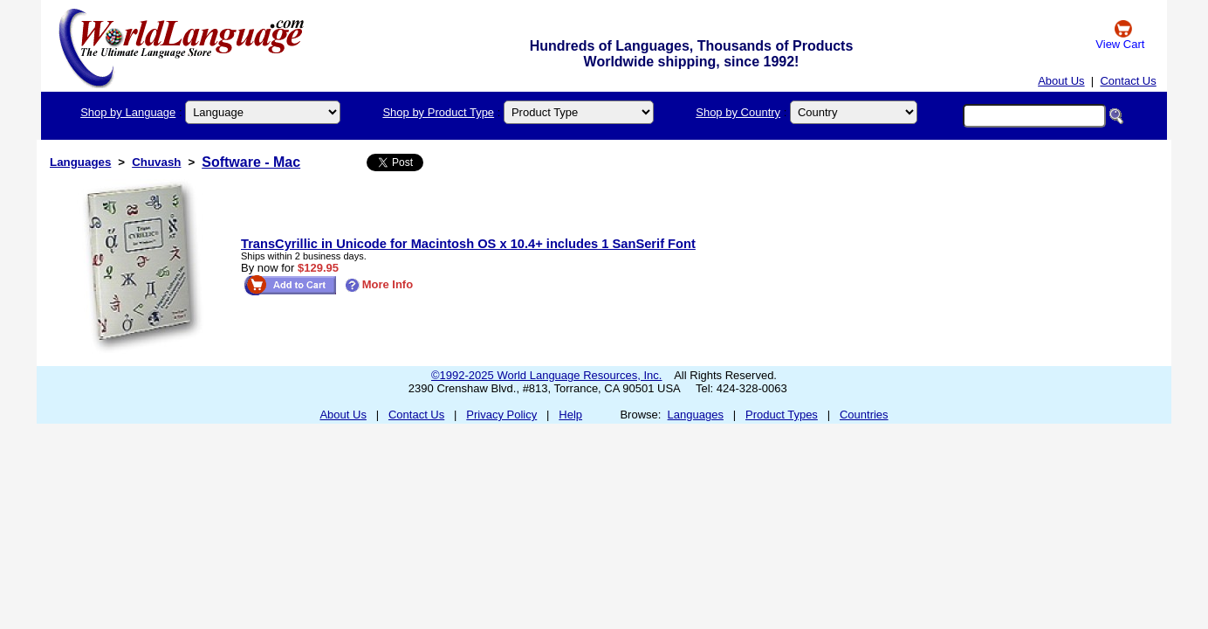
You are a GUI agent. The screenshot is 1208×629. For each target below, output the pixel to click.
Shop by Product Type (438, 112)
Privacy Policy (501, 414)
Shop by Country (738, 112)
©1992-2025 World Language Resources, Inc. (546, 375)
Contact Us (1128, 80)
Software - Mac (251, 162)
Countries (864, 414)
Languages (80, 162)
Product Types (781, 414)
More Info (379, 284)
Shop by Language (127, 112)
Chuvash (156, 162)
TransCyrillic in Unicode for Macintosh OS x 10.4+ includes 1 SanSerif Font (468, 244)
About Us (1061, 80)
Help (570, 414)
